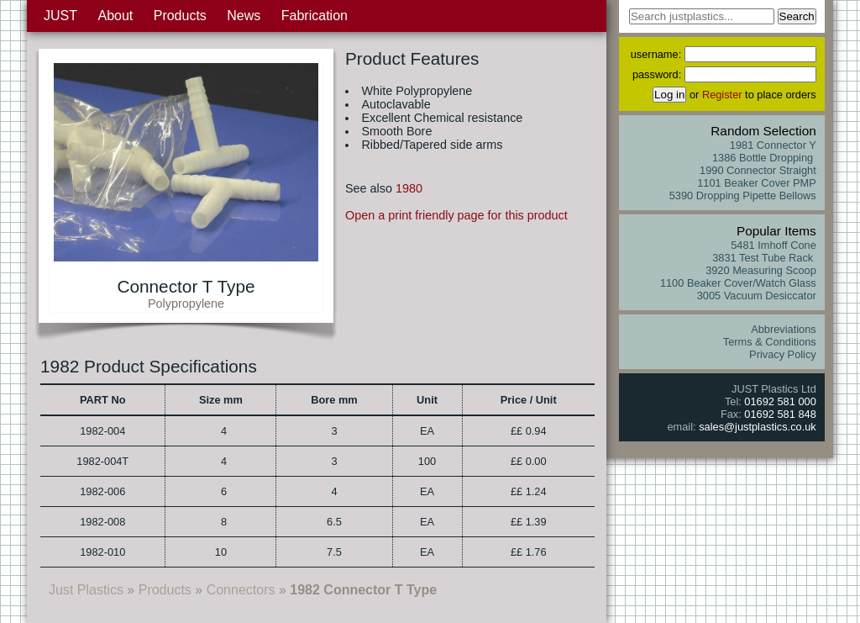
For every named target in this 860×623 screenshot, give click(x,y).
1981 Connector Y (773, 145)
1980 (409, 188)
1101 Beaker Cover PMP (756, 183)
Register (722, 94)
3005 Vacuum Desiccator (756, 295)
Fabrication (314, 15)
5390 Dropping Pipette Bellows (742, 195)
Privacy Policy (782, 354)
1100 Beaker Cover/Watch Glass (738, 283)
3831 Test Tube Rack (764, 257)
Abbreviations (783, 329)
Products (180, 15)
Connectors (241, 590)
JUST (60, 15)
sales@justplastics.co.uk (757, 426)
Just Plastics (86, 590)
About (115, 15)
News (243, 15)
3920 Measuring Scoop (760, 270)
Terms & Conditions (769, 341)
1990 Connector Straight (758, 170)
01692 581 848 (779, 414)
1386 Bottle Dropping (764, 157)
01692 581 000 (779, 401)
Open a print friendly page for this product (456, 215)
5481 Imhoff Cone (773, 245)
